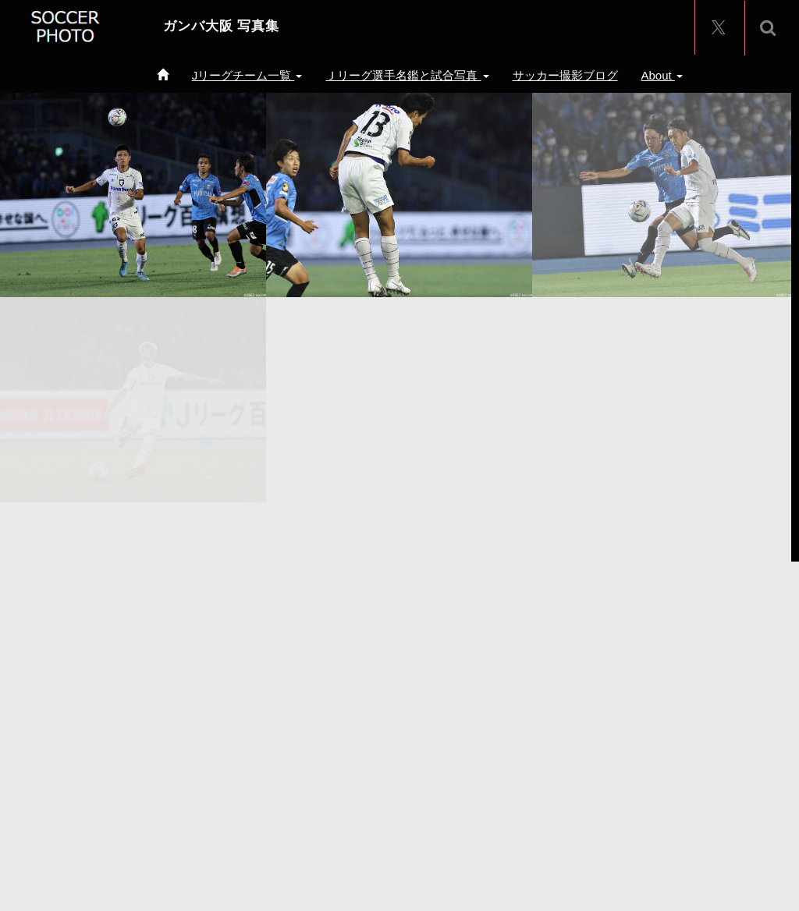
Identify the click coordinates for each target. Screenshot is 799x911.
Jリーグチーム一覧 (247, 75)
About (662, 75)
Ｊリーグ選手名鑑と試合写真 (406, 75)
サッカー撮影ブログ (565, 75)
